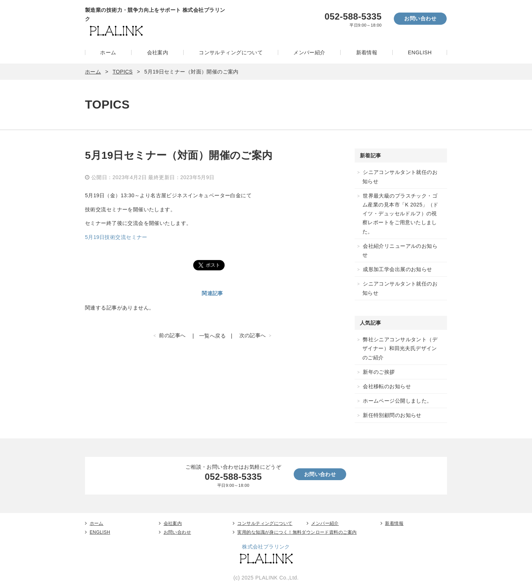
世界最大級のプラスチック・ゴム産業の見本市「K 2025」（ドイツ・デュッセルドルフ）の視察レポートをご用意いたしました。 (400, 213)
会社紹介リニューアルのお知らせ (399, 250)
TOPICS (123, 71)
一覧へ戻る (212, 335)
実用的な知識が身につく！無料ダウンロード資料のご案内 (297, 532)
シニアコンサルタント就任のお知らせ (399, 177)
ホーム (108, 52)
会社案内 (157, 52)
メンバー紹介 (309, 52)
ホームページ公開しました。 (397, 400)
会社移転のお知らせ (387, 386)
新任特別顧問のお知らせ (392, 415)
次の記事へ (252, 335)
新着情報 (367, 52)
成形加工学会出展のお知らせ (397, 269)
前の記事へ (172, 335)
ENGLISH (420, 52)
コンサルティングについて (231, 52)
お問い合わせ (420, 18)
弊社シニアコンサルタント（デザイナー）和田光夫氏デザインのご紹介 (399, 348)
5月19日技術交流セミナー (116, 237)
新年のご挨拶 (379, 372)
